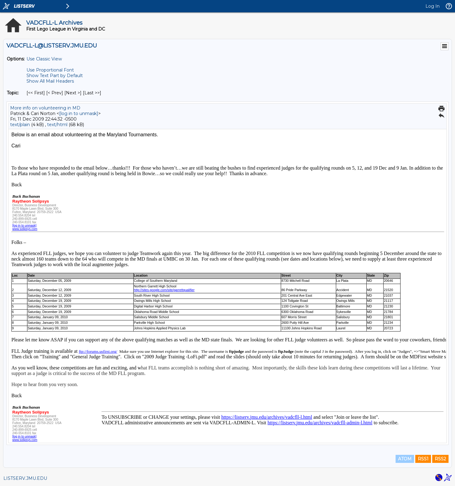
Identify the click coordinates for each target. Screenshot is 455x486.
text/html (57, 124)
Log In (432, 6)
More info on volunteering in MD (45, 108)
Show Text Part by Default (54, 75)
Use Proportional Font (50, 70)
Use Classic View (44, 59)
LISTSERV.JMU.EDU (25, 478)
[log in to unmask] (78, 113)
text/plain (20, 124)
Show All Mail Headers (50, 81)
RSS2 (440, 459)
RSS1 (423, 459)
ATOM (405, 459)
